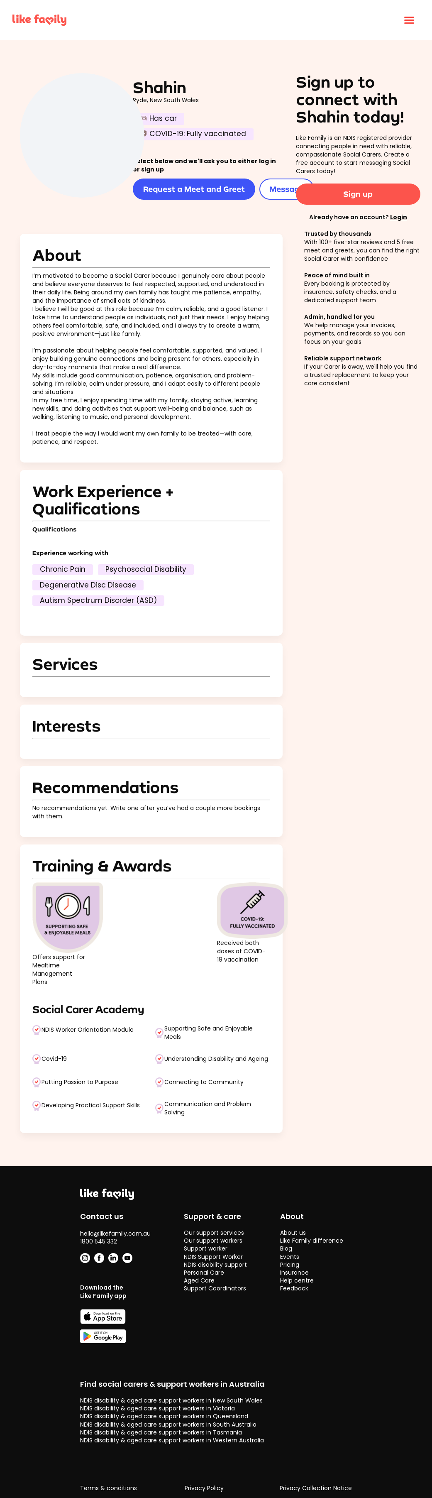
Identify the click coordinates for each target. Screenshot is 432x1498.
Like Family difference (311, 1240)
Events (289, 1257)
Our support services (214, 1233)
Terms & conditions (108, 1488)
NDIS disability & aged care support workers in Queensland (164, 1416)
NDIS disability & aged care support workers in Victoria (157, 1408)
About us (293, 1233)
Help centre (297, 1280)
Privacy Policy (204, 1488)
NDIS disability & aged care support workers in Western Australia (172, 1440)
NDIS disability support (215, 1265)
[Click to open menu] (409, 20)
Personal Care (204, 1272)
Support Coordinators (215, 1288)
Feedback (294, 1288)
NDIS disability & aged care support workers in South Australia (168, 1424)
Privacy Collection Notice (316, 1488)
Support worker (205, 1248)
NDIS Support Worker (213, 1257)
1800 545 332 (98, 1241)
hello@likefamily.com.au (115, 1233)
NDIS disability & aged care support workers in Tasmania (161, 1432)
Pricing (289, 1265)
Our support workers (213, 1240)
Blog (286, 1248)
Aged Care (199, 1280)
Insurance (294, 1272)
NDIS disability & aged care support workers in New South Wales (171, 1400)
